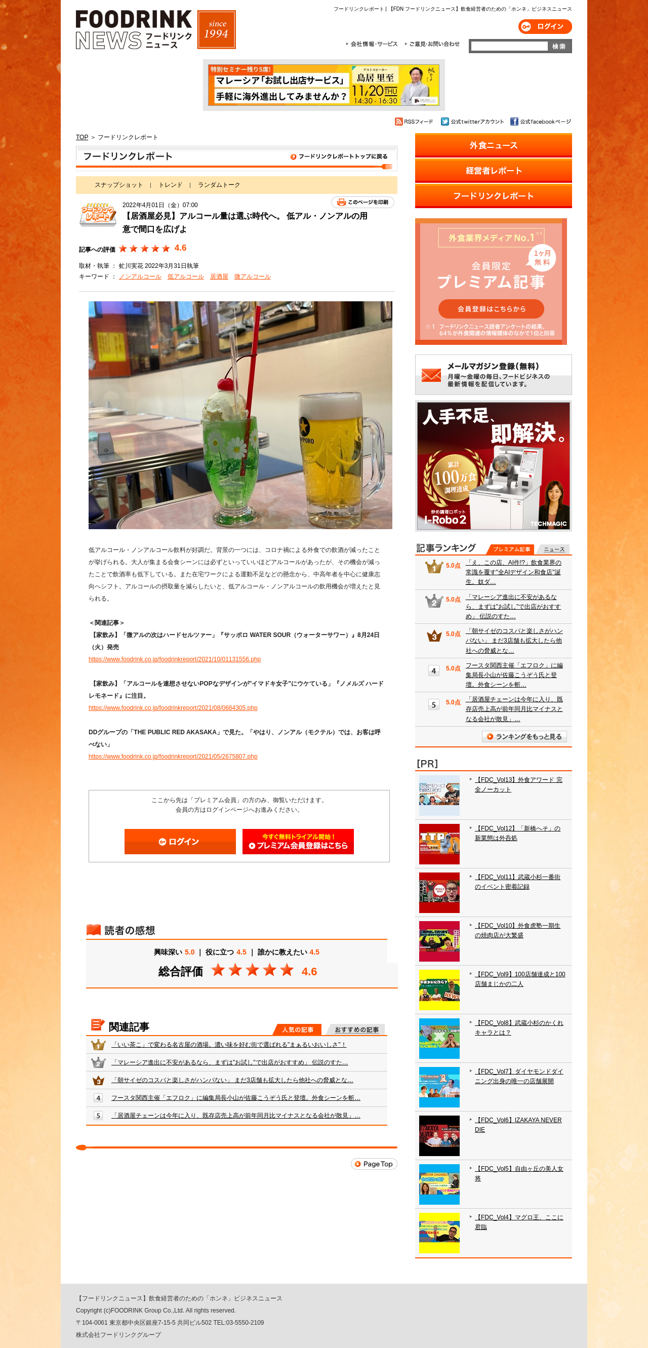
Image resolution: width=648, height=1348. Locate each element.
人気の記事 (296, 1029)
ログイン (545, 26)
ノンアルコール (140, 276)
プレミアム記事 (510, 549)
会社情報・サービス (373, 44)
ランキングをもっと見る (524, 736)
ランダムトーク (219, 184)
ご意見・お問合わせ (432, 44)
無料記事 (553, 549)
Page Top (374, 1164)
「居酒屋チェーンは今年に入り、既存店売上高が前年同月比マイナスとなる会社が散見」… (235, 1115)
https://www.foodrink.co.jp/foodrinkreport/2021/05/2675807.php (173, 756)
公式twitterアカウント (473, 121)
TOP (82, 137)
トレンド (170, 184)
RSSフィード (415, 121)
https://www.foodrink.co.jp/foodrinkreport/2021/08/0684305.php (173, 707)
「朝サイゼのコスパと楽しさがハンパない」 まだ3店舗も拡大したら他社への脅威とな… (232, 1080)
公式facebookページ (540, 121)
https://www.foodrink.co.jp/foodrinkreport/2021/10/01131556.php (175, 659)
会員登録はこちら (298, 841)
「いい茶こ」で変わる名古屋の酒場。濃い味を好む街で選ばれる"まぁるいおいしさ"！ (229, 1044)
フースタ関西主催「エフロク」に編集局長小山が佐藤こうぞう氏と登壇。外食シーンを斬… (235, 1097)
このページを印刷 (362, 202)
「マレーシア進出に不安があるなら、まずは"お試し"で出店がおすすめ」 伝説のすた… (229, 1062)
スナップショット (119, 184)
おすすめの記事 (355, 1029)
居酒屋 (219, 276)
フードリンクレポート (236, 158)
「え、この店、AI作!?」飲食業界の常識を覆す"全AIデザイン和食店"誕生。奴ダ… (513, 572)
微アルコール (252, 276)
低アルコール (186, 276)
